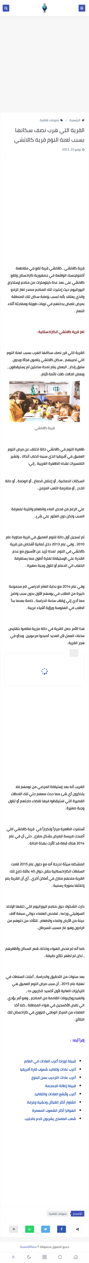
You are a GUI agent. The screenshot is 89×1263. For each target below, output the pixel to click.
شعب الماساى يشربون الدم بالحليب (50, 1118)
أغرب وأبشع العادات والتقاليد (55, 1094)
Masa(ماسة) (28, 1247)
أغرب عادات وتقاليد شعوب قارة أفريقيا (48, 1069)
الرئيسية (77, 120)
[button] (61, 1229)
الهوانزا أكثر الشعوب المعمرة (54, 1110)
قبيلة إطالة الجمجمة (60, 1085)
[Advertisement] (44, 64)
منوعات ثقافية (51, 120)
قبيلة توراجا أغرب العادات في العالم (50, 1061)
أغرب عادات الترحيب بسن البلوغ (53, 1077)
